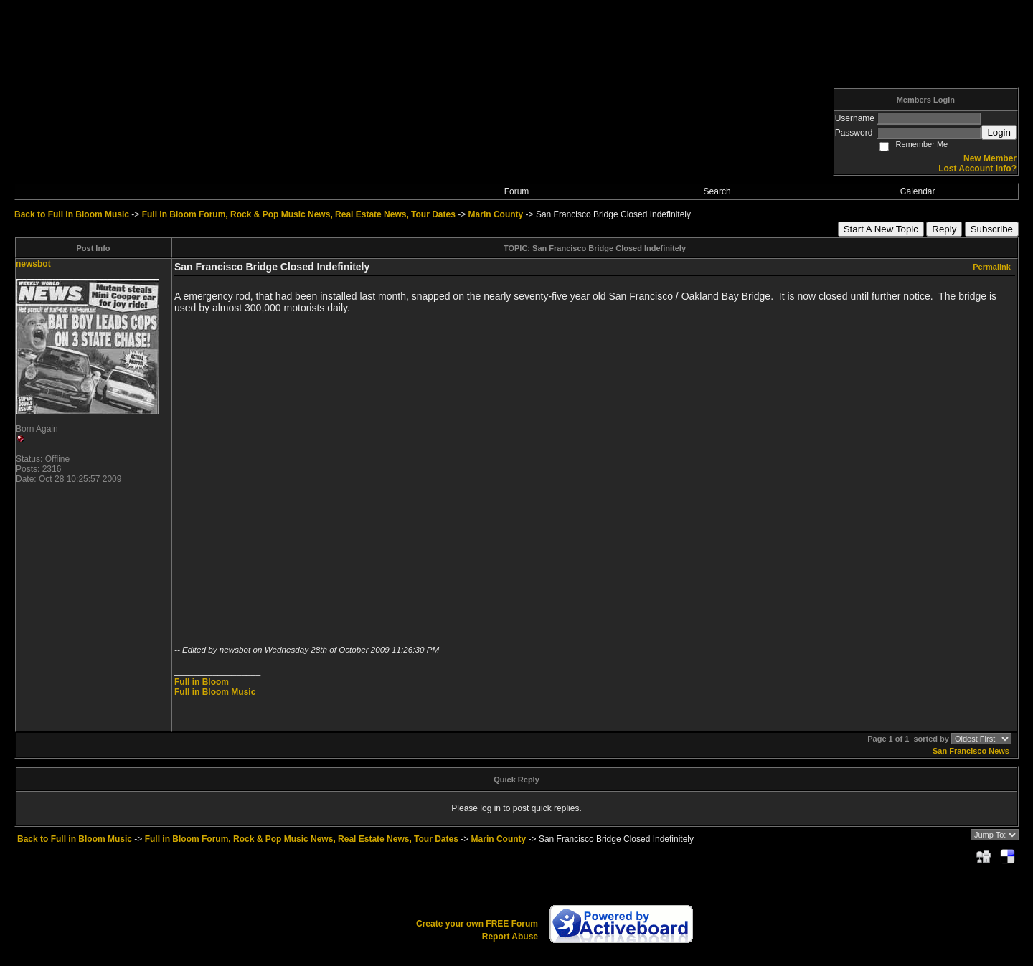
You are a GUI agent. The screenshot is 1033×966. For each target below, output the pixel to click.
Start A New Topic (881, 229)
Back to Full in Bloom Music (71, 214)
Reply (944, 229)
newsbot (33, 264)
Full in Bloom (201, 682)
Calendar (917, 191)
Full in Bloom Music (214, 692)
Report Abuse (510, 937)
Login (999, 132)
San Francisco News (971, 751)
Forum (516, 191)
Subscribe (992, 229)
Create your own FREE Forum (477, 924)
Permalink (992, 266)
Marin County (496, 214)
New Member (990, 158)
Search (717, 191)
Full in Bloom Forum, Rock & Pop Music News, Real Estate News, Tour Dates (299, 214)
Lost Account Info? (977, 169)
